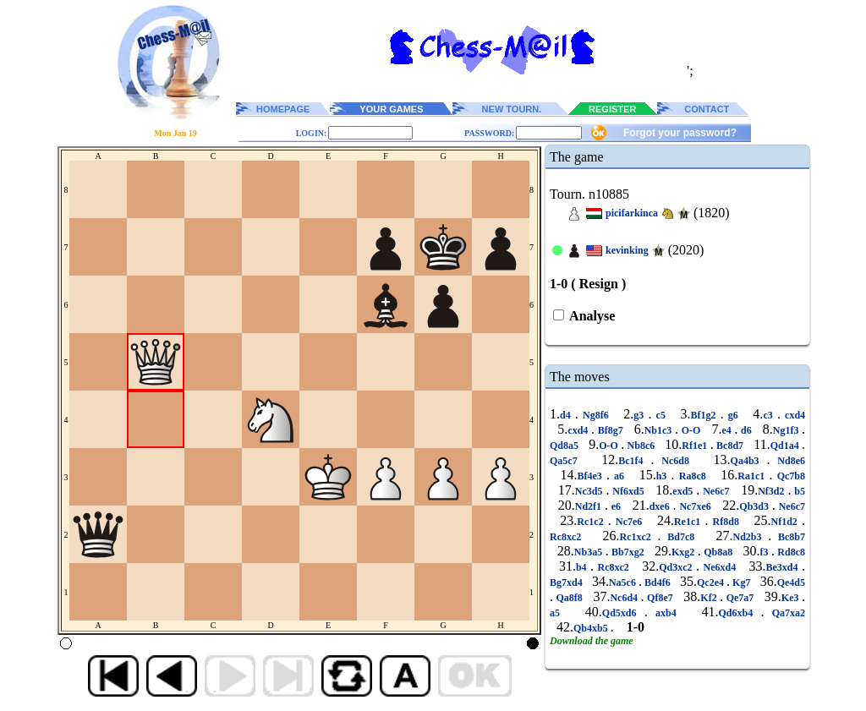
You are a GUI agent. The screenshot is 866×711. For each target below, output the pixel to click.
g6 (733, 415)
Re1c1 (689, 522)
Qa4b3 (749, 461)
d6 (745, 430)
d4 (567, 415)
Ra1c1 (753, 476)
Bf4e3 (591, 476)
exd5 (684, 491)
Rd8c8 (790, 552)
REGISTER (612, 109)
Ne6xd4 (719, 567)
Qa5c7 (567, 461)
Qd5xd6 (623, 613)
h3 (663, 476)
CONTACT (706, 109)
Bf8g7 (610, 430)
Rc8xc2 (569, 537)
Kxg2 (684, 552)
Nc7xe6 (696, 506)
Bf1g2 (705, 415)
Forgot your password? (680, 133)
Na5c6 (624, 582)
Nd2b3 (751, 537)
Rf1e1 (696, 445)
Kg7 (741, 582)
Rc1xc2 (639, 537)
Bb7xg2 (628, 552)
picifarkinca (632, 213)
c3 (770, 415)
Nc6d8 (675, 461)
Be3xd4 (784, 567)
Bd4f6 (657, 582)
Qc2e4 (711, 582)
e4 (727, 430)
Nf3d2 (772, 491)
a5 (558, 613)
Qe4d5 (791, 582)
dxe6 (661, 506)
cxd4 (793, 415)
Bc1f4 (634, 461)
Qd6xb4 (739, 613)
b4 (583, 567)
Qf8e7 (660, 598)
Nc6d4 (625, 598)
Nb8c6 (640, 445)
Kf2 (710, 598)
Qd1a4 (786, 445)
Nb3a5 (590, 552)
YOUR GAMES (391, 109)
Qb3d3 (755, 506)
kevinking (627, 250)
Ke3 (791, 598)
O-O (691, 430)
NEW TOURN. (512, 109)
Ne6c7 (715, 491)
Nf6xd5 (628, 491)
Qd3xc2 (677, 567)
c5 (660, 415)
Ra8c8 (692, 476)
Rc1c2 (592, 522)
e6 (616, 506)
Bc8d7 (730, 445)
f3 (765, 552)
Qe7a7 (740, 598)
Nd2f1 (590, 506)
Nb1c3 (659, 430)
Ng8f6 (595, 415)
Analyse (591, 316)
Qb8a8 (718, 552)
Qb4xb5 (592, 628)
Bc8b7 (788, 537)
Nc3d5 (590, 491)
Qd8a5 (565, 445)
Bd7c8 (681, 537)
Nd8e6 (787, 461)
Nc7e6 (629, 522)
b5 (798, 491)
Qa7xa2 (784, 613)
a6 (619, 476)
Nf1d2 (786, 522)
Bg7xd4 (567, 582)
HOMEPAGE (283, 109)
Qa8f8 (569, 598)
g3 (640, 415)
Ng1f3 (787, 430)
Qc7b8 (789, 476)
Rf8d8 (725, 522)
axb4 (666, 613)
